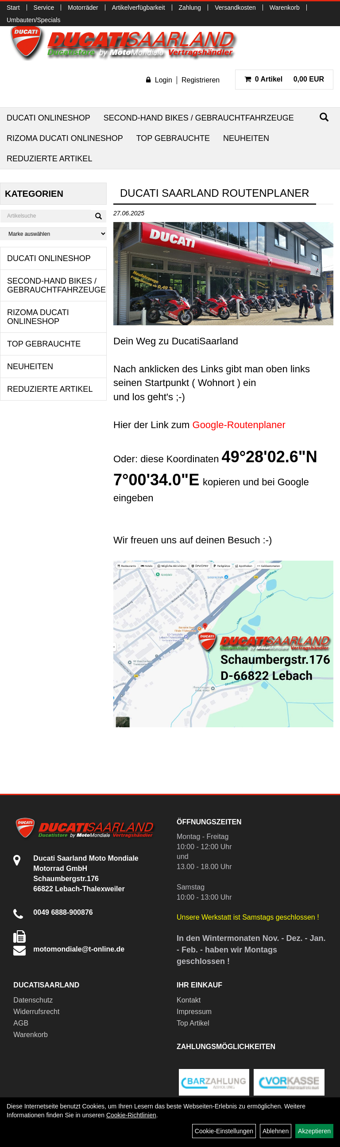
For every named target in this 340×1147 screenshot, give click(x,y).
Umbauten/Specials (33, 20)
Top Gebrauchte (173, 138)
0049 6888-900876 (63, 912)
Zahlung (190, 7)
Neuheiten (246, 138)
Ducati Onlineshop (48, 117)
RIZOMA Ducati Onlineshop (65, 138)
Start (13, 7)
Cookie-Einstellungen (224, 1131)
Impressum (194, 1011)
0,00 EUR (284, 79)
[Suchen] (324, 117)
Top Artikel (193, 1023)
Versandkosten (235, 7)
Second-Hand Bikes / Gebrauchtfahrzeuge (199, 117)
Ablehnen (276, 1131)
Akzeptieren (314, 1131)
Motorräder (83, 7)
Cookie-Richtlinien (131, 1115)
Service (44, 7)
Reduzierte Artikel (49, 158)
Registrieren (201, 80)
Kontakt (189, 1000)
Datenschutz (33, 1000)
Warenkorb (285, 7)
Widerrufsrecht (36, 1011)
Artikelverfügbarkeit (138, 7)
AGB (20, 1023)
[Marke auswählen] (53, 233)
